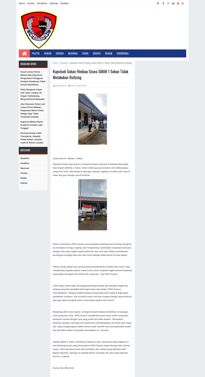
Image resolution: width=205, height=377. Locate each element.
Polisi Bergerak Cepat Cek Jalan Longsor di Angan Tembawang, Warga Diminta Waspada (32, 94)
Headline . (25, 158)
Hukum (47, 53)
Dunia (85, 53)
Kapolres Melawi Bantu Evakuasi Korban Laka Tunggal (31, 125)
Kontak (30, 3)
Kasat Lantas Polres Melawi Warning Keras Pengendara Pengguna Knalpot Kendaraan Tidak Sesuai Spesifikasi (32, 78)
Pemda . (24, 173)
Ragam (108, 53)
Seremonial (123, 53)
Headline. (25, 163)
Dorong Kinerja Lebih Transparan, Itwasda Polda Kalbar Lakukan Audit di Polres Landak (31, 138)
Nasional (73, 53)
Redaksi (65, 3)
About (22, 3)
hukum (23, 183)
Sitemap (54, 3)
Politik (36, 53)
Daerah (60, 53)
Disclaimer (42, 3)
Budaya (97, 53)
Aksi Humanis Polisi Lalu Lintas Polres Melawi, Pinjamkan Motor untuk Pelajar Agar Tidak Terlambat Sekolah (32, 110)
